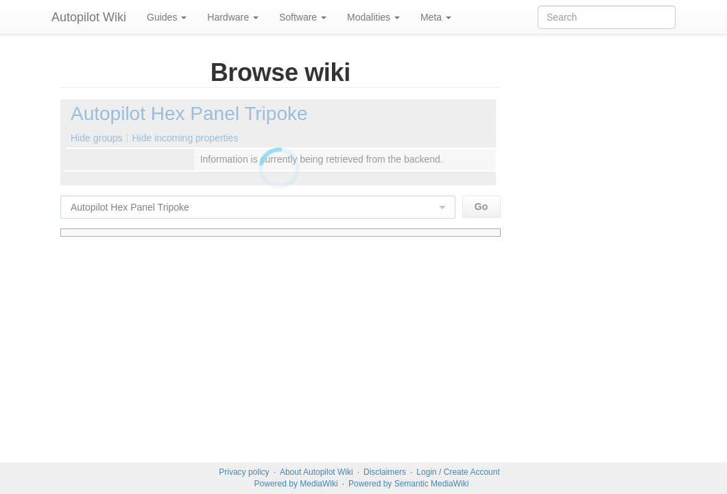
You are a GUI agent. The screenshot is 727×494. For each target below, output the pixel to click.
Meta (435, 17)
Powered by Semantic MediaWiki (408, 484)
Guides (167, 17)
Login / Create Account (457, 472)
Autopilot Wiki (88, 17)
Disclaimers (385, 472)
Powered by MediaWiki (296, 484)
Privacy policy (244, 472)
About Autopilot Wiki (316, 472)
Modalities (373, 17)
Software (302, 17)
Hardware (233, 17)
